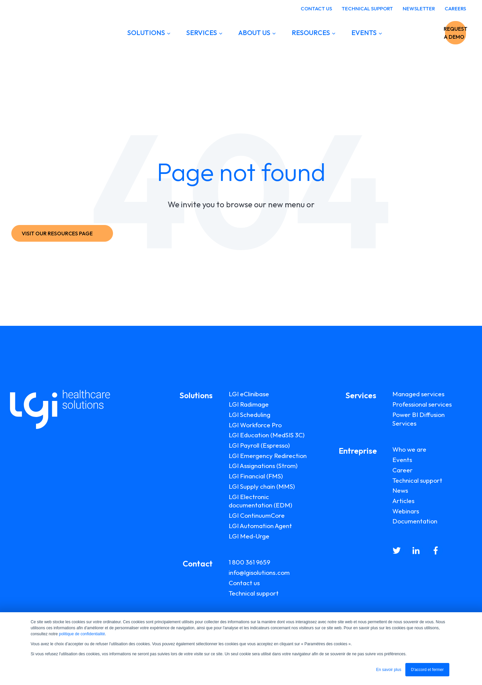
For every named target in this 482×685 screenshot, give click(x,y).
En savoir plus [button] (388, 669)
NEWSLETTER (419, 8)
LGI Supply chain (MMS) (262, 486)
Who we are (409, 449)
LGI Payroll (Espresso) (259, 445)
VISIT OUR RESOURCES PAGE (61, 233)
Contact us (244, 583)
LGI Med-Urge (249, 536)
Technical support (254, 593)
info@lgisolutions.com (259, 572)
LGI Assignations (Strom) (263, 466)
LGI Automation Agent (260, 526)
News (400, 490)
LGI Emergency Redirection (268, 456)
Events (402, 460)
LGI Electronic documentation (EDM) (260, 501)
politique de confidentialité (82, 634)
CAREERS (455, 8)
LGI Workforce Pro (255, 425)
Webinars (405, 511)
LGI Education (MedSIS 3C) (267, 435)
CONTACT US (316, 8)
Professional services (422, 404)
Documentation (414, 521)
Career (402, 470)
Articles (403, 501)
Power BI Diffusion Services (418, 419)
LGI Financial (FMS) (256, 476)
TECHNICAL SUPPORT (367, 8)
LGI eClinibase (249, 394)
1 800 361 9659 (249, 562)
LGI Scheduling (249, 415)
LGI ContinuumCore (257, 515)
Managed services (418, 394)
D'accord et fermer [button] (427, 669)
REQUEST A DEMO (433, 32)
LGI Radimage (249, 404)
